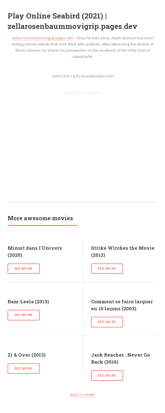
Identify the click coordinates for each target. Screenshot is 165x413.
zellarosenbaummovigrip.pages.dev (43, 37)
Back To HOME (82, 394)
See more (23, 268)
